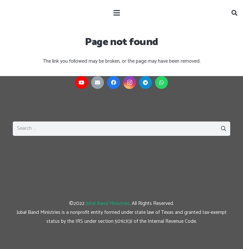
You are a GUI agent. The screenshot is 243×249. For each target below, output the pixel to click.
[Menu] (116, 13)
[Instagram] (129, 82)
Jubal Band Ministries (107, 203)
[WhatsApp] (161, 82)
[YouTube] (81, 82)
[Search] (234, 13)
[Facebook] (113, 82)
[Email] (97, 82)
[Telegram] (145, 82)
